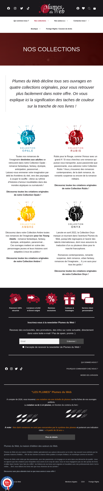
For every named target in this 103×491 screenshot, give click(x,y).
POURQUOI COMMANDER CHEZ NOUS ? (82, 369)
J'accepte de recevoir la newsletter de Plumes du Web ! (51, 347)
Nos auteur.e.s (62, 21)
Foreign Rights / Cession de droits (59, 29)
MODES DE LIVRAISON (89, 375)
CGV (83, 482)
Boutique (37, 29)
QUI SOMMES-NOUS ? (89, 362)
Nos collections (43, 21)
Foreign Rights (94, 482)
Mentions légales (71, 482)
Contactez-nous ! (82, 21)
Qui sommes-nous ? (21, 21)
